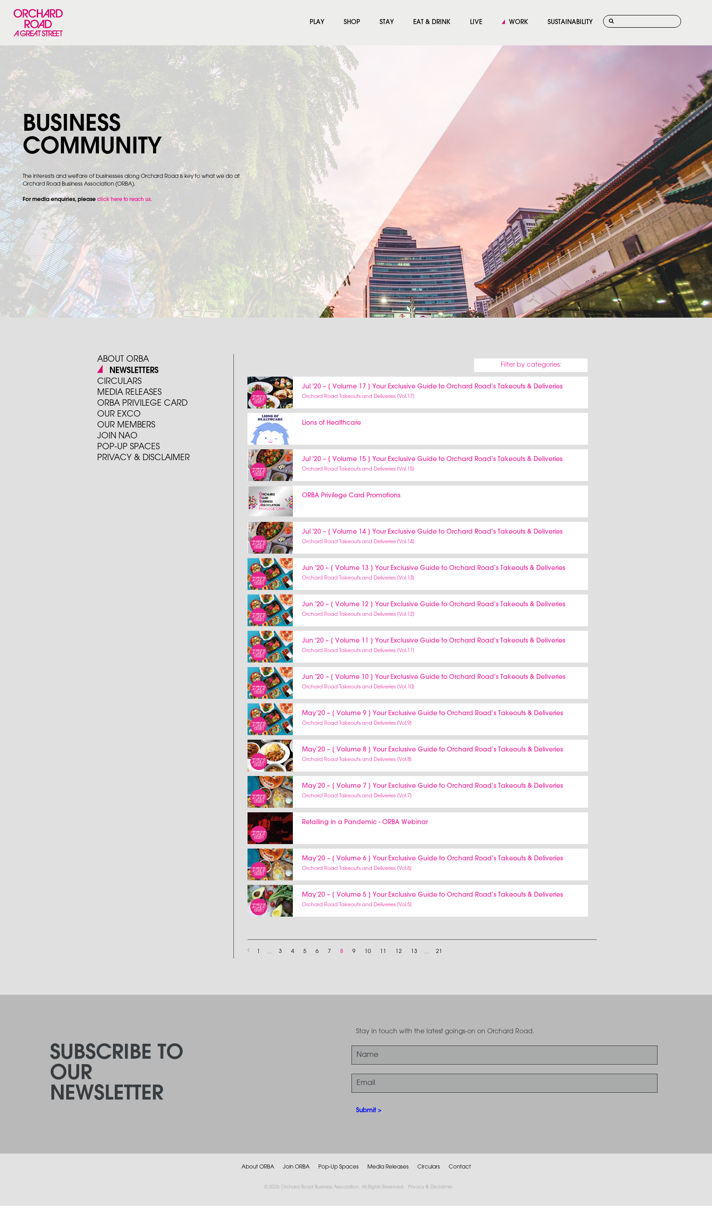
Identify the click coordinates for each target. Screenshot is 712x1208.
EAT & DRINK (431, 22)
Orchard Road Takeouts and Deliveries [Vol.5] (357, 905)
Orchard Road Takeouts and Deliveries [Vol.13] (358, 578)
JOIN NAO (117, 436)
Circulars (119, 381)
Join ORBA (296, 1166)
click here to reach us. (124, 199)
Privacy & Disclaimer (430, 1187)
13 (414, 951)
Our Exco (119, 414)
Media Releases (129, 392)
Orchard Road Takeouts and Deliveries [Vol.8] (357, 759)
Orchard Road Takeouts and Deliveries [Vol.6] (357, 868)
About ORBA (123, 359)
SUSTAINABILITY (570, 22)
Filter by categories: (531, 365)
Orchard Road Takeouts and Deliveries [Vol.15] (358, 469)
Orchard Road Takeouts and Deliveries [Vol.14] (358, 542)
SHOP (352, 22)
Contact (460, 1166)
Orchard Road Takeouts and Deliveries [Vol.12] (358, 614)
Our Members (126, 425)
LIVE (476, 22)
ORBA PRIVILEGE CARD (142, 403)
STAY (387, 22)
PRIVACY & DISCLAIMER (143, 458)
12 (399, 951)
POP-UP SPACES (128, 447)
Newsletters (133, 370)
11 (383, 951)
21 (439, 951)
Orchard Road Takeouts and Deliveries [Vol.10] (358, 687)
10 (368, 951)
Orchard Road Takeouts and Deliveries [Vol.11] (358, 650)
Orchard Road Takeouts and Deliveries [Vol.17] (358, 396)
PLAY (317, 22)
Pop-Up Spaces (338, 1166)
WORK (518, 22)
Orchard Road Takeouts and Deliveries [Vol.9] (357, 723)
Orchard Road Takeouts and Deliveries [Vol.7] (357, 796)
